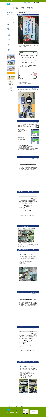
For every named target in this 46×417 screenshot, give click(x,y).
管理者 (33, 88)
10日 (37, 158)
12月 (35, 88)
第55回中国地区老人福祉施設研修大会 (24, 14)
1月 (36, 122)
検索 (13, 22)
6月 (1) (9, 46)
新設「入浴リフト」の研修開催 (23, 226)
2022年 (34, 158)
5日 (37, 122)
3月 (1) (9, 50)
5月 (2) (9, 49)
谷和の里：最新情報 (10, 12)
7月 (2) (9, 40)
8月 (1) (9, 45)
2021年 (8, 38)
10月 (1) (9, 34)
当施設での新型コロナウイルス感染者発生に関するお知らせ (27, 191)
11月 (36, 158)
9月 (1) (9, 29)
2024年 (8, 28)
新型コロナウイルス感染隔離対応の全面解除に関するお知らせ (28, 292)
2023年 (8, 30)
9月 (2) (9, 35)
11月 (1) (9, 33)
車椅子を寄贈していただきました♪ (23, 86)
